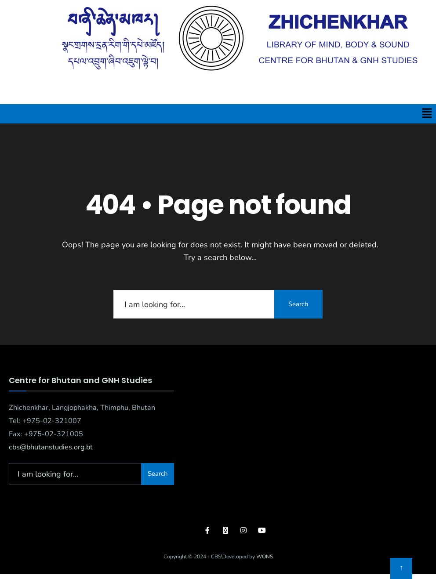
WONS (264, 556)
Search (298, 304)
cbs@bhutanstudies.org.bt (51, 447)
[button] (427, 113)
